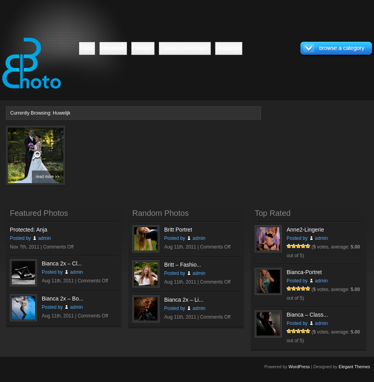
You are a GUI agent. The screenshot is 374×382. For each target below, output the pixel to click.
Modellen (113, 48)
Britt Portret (178, 229)
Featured (228, 48)
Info (87, 48)
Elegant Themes (354, 366)
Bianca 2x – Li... (184, 300)
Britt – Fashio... (182, 264)
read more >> (47, 176)
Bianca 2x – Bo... (62, 298)
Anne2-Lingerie (305, 229)
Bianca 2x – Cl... (62, 263)
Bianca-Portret (304, 272)
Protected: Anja (28, 229)
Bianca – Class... (307, 315)
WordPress (299, 366)
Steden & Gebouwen (185, 48)
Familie (143, 48)
